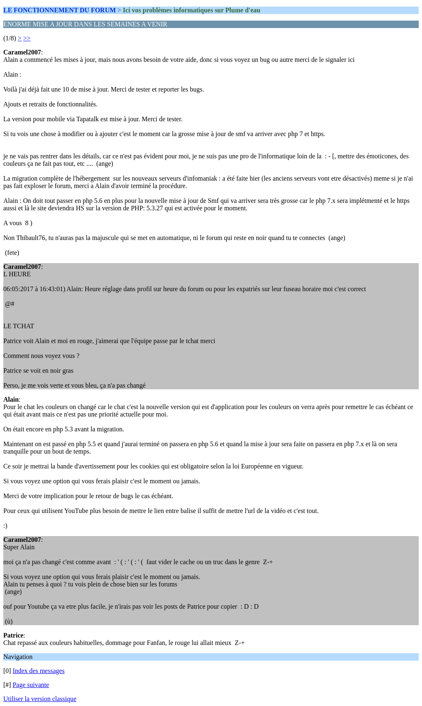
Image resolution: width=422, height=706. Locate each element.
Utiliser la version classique (39, 698)
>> (26, 38)
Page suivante (31, 684)
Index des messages (39, 670)
